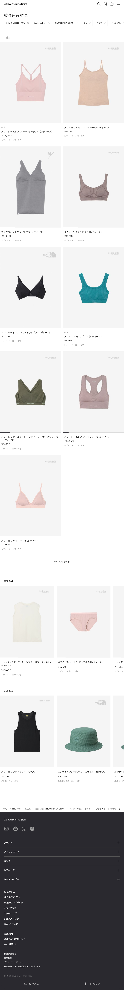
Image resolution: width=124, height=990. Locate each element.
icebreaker (40, 23)
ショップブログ (11, 918)
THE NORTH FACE (15, 23)
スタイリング (10, 913)
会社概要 (10, 944)
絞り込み (32, 984)
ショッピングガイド (13, 902)
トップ (5, 808)
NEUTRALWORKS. (64, 23)
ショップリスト (11, 907)
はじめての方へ (12, 897)
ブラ (86, 23)
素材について (11, 924)
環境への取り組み (14, 938)
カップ (99, 23)
